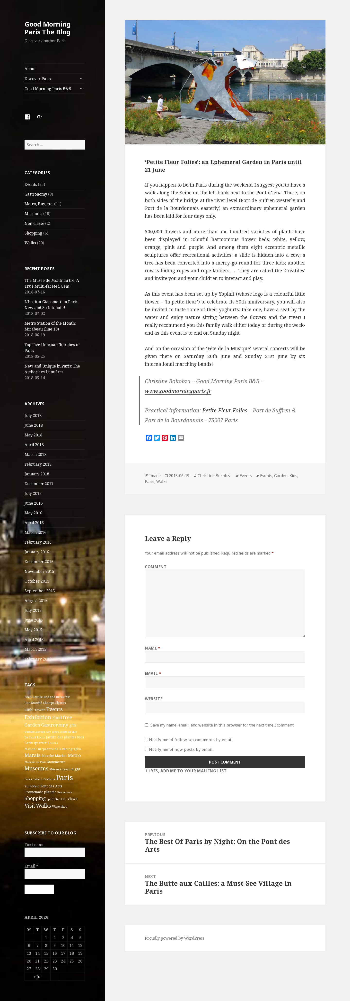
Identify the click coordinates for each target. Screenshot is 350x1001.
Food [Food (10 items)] (57, 717)
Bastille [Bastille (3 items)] (38, 697)
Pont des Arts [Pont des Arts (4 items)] (51, 786)
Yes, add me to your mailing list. (186, 771)
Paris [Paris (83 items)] (64, 777)
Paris (149, 481)
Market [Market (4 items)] (61, 756)
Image (155, 475)
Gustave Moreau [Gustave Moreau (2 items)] (35, 731)
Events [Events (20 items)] (54, 709)
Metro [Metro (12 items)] (74, 755)
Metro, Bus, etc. (39, 204)
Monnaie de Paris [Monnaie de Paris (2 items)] (35, 762)
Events (31, 184)
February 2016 (38, 542)
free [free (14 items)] (67, 717)
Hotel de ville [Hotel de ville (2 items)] (68, 731)
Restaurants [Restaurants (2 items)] (64, 792)
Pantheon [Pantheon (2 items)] (49, 779)
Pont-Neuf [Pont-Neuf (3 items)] (32, 786)
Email (31, 866)
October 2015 (37, 581)
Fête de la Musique (228, 348)
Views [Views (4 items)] (72, 799)
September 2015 (40, 591)
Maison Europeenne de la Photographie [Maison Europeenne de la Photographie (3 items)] (53, 749)
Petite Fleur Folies (224, 410)
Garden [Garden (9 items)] (32, 725)
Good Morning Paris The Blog (48, 27)
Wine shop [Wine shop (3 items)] (59, 806)
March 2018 (35, 454)
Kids (293, 475)
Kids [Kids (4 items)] (80, 737)
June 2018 (34, 425)
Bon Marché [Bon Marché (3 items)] (33, 703)
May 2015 (33, 630)
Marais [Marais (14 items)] (33, 755)
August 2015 (36, 600)
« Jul (38, 976)
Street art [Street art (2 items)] (61, 799)
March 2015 (35, 649)
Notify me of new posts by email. (181, 749)
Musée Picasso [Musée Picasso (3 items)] (59, 769)
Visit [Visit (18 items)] (30, 805)
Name (152, 648)
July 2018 (33, 415)
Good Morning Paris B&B (48, 88)
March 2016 (35, 532)
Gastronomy (36, 194)
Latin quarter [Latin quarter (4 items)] (36, 743)
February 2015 (38, 659)
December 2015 (39, 561)
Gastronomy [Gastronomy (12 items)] (54, 725)
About (30, 68)
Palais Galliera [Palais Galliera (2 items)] (33, 779)
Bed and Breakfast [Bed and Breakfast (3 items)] (57, 697)
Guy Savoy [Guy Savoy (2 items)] (52, 731)
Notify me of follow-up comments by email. (191, 739)
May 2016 (33, 513)
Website (153, 698)
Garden (281, 475)
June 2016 (34, 503)
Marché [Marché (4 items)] (48, 756)
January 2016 (37, 552)
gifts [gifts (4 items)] (73, 725)
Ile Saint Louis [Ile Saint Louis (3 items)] (35, 737)
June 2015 (34, 620)
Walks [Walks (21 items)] (43, 805)
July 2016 (33, 493)
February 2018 (38, 464)
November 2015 (39, 571)
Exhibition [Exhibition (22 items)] (38, 717)
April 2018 (34, 444)
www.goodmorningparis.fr (178, 390)
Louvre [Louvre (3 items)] (53, 743)
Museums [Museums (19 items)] (36, 768)
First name (34, 844)
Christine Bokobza (214, 475)
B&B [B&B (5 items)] (28, 696)
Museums (33, 213)
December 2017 (39, 483)
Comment (155, 566)
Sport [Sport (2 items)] (50, 799)
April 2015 (34, 639)
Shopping (33, 233)
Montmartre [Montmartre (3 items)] (56, 762)
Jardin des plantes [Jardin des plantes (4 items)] (61, 737)
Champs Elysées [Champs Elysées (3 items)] (54, 703)
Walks (30, 243)
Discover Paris (38, 78)
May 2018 (33, 435)
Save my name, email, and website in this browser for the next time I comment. (222, 725)
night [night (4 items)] (75, 769)
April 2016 (34, 522)
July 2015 (33, 610)
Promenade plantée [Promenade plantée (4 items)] (40, 792)
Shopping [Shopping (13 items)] (35, 798)
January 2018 (37, 474)
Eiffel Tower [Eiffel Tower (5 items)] (35, 709)
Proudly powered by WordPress (174, 938)
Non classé (34, 223)
